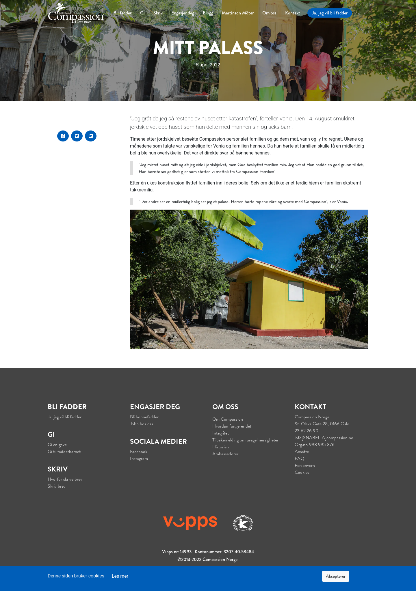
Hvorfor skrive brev (65, 479)
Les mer (120, 576)
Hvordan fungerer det (231, 426)
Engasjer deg (182, 13)
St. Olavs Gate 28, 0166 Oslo (322, 423)
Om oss (269, 13)
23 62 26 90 (306, 430)
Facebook (138, 451)
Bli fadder (122, 13)
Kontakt (292, 13)
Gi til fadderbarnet (64, 451)
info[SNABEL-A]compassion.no (324, 437)
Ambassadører (225, 453)
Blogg (208, 13)
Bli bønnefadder (144, 416)
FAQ (299, 458)
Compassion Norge (312, 416)
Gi (142, 13)
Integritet (220, 433)
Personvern (305, 465)
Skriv (158, 13)
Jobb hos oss (141, 423)
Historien (220, 446)
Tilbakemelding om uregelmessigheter (245, 440)
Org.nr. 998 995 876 (315, 444)
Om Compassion (227, 419)
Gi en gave (57, 444)
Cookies (302, 472)
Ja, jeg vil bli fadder (330, 13)
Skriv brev (57, 486)
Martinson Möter (238, 13)
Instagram (139, 458)
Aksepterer (336, 576)
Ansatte (302, 451)
